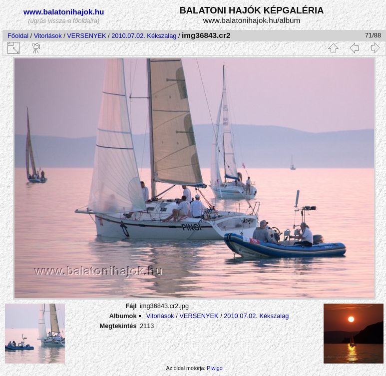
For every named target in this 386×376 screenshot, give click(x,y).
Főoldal (17, 35)
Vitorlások (48, 35)
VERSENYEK (86, 35)
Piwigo (214, 368)
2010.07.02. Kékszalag (143, 35)
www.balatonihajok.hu (63, 11)
